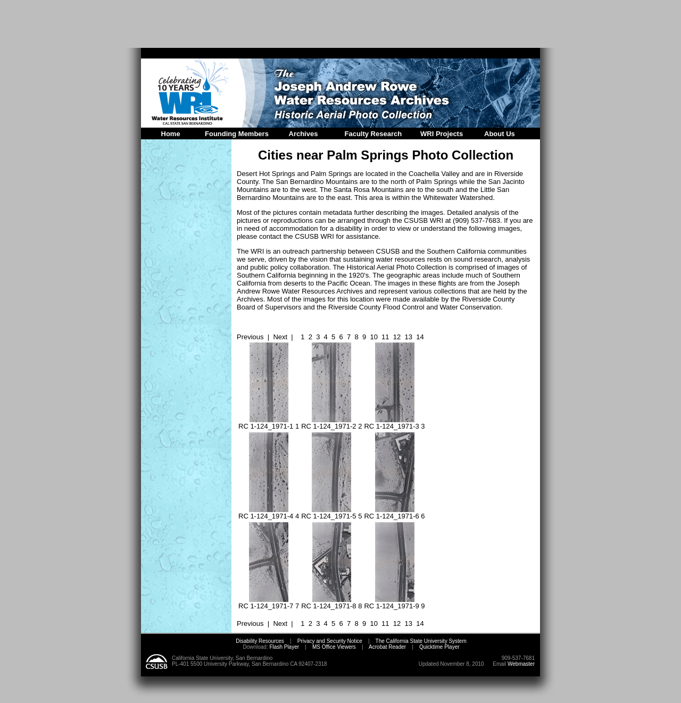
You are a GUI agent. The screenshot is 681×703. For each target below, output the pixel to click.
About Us (499, 134)
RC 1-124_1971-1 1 (268, 423)
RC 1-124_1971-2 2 (331, 423)
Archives (303, 134)
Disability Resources (260, 641)
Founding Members (237, 134)
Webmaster (521, 664)
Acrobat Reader (387, 647)
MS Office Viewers (334, 647)
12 (397, 337)
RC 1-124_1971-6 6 (394, 513)
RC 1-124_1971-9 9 (394, 603)
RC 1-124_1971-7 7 (268, 603)
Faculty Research (373, 134)
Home (170, 134)
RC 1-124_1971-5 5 (331, 513)
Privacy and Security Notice (329, 641)
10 (373, 337)
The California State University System (421, 641)
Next (280, 337)
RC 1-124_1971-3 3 (394, 423)
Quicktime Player (439, 647)
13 (408, 337)
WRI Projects (441, 134)
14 (419, 337)
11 (385, 337)
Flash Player (283, 647)
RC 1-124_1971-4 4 (268, 513)
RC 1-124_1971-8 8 (331, 603)
